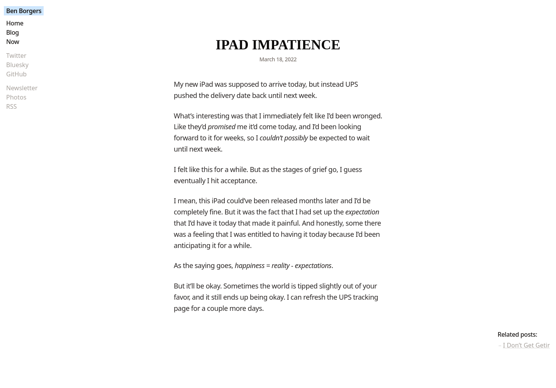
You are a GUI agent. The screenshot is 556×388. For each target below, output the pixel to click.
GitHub (16, 74)
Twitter (16, 55)
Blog (12, 32)
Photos (16, 97)
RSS (11, 106)
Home (14, 23)
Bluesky (17, 65)
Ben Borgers (23, 11)
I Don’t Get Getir (526, 345)
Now (12, 41)
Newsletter (21, 88)
